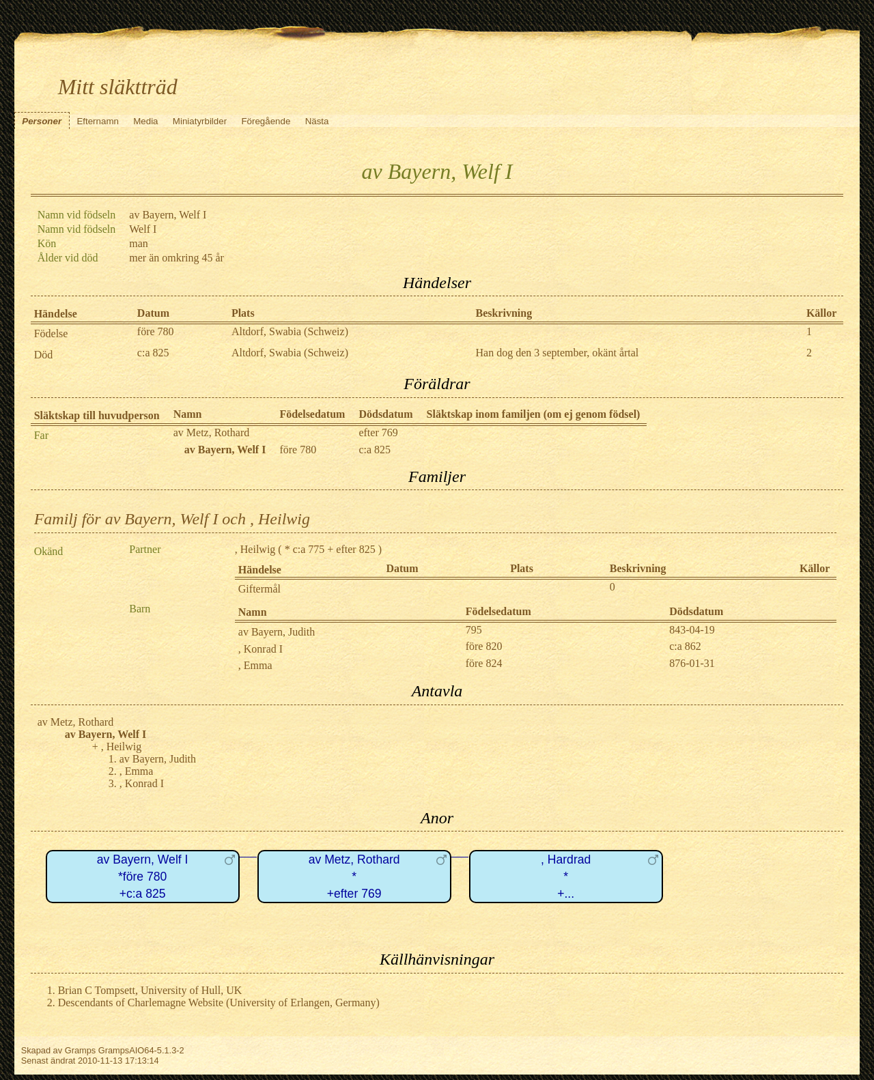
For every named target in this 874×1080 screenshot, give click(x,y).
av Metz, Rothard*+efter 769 (354, 876)
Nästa (317, 121)
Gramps (80, 1050)
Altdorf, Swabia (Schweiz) (289, 331)
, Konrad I (260, 649)
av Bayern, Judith (276, 632)
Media (145, 121)
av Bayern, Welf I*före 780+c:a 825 (142, 876)
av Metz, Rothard (211, 432)
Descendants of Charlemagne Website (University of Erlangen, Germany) (219, 1002)
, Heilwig (255, 549)
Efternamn (97, 121)
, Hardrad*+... (566, 876)
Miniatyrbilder (200, 121)
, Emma (255, 665)
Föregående (265, 121)
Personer (41, 121)
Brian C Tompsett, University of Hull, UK (150, 990)
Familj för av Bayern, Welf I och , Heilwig (172, 519)
